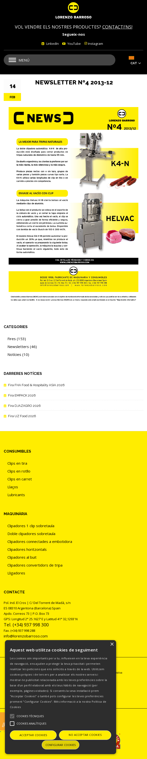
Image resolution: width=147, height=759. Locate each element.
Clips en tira (17, 463)
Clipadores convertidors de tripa (35, 565)
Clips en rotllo (18, 471)
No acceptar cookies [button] (85, 735)
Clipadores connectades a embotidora (39, 541)
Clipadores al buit (22, 557)
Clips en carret (19, 478)
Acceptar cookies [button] (33, 735)
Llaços (12, 486)
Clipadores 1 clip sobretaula (30, 525)
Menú (24, 60)
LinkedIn (52, 43)
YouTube (74, 43)
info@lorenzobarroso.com (26, 635)
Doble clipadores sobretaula (31, 533)
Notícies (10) (18, 354)
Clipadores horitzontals (27, 549)
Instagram (93, 43)
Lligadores (16, 572)
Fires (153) (16, 338)
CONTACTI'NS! (117, 27)
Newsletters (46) (22, 346)
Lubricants (16, 494)
